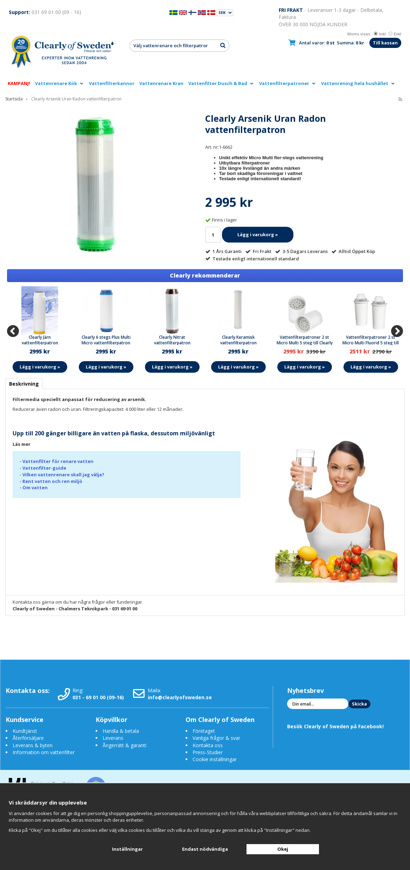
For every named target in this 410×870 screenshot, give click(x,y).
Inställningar (127, 849)
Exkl (394, 33)
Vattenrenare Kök (59, 83)
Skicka (359, 704)
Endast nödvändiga (205, 849)
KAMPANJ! (19, 83)
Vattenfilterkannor (111, 83)
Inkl (380, 33)
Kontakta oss (208, 745)
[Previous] (13, 331)
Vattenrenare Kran (161, 83)
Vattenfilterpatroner (287, 83)
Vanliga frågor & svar (216, 738)
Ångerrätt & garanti (124, 745)
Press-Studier (208, 752)
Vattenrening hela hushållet (358, 83)
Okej (282, 849)
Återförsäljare (28, 738)
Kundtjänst (25, 731)
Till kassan (385, 43)
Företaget (204, 731)
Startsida (14, 99)
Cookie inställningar (215, 759)
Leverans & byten (33, 745)
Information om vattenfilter (44, 752)
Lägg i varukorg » (257, 234)
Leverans (113, 738)
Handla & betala (121, 731)
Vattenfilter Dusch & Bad (221, 83)
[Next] (397, 331)
